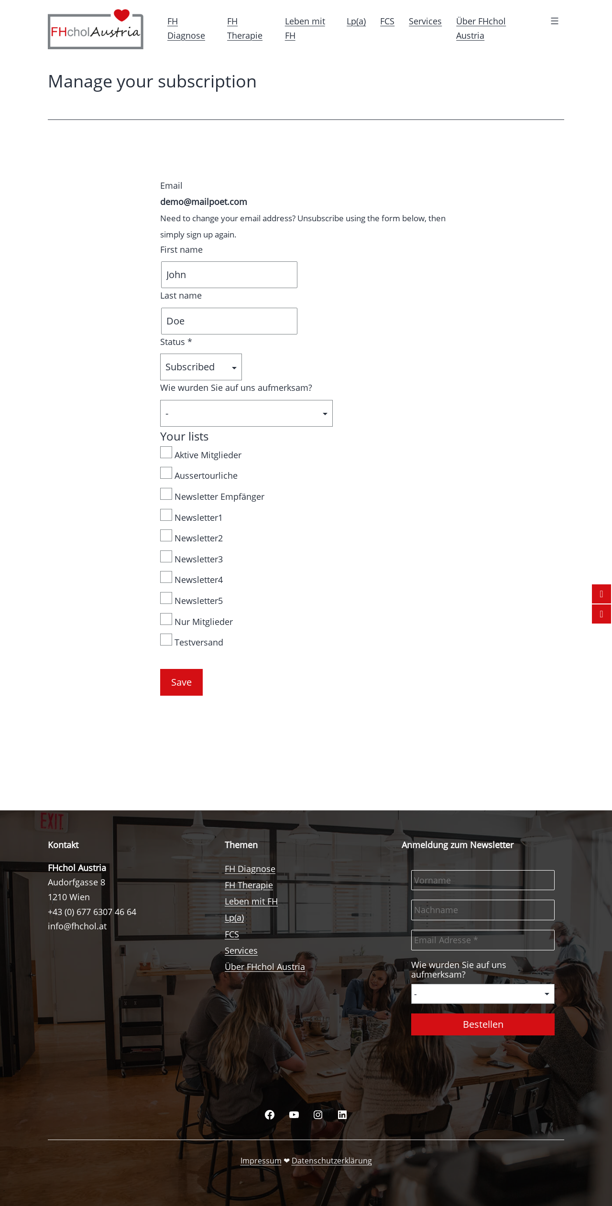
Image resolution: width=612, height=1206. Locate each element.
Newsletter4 (191, 578)
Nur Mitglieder (196, 620)
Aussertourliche (199, 474)
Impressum (261, 1160)
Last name (181, 295)
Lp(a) (356, 21)
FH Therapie (249, 885)
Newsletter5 (191, 599)
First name (181, 249)
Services (425, 21)
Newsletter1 (191, 516)
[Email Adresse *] (483, 940)
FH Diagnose (250, 868)
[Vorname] (483, 880)
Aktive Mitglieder (200, 453)
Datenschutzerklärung (332, 1160)
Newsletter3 (191, 557)
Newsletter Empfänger (212, 495)
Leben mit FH (251, 901)
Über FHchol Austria (265, 966)
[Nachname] (483, 910)
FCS (387, 21)
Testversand (191, 641)
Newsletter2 (191, 536)
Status (176, 341)
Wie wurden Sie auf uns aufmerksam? (236, 387)
